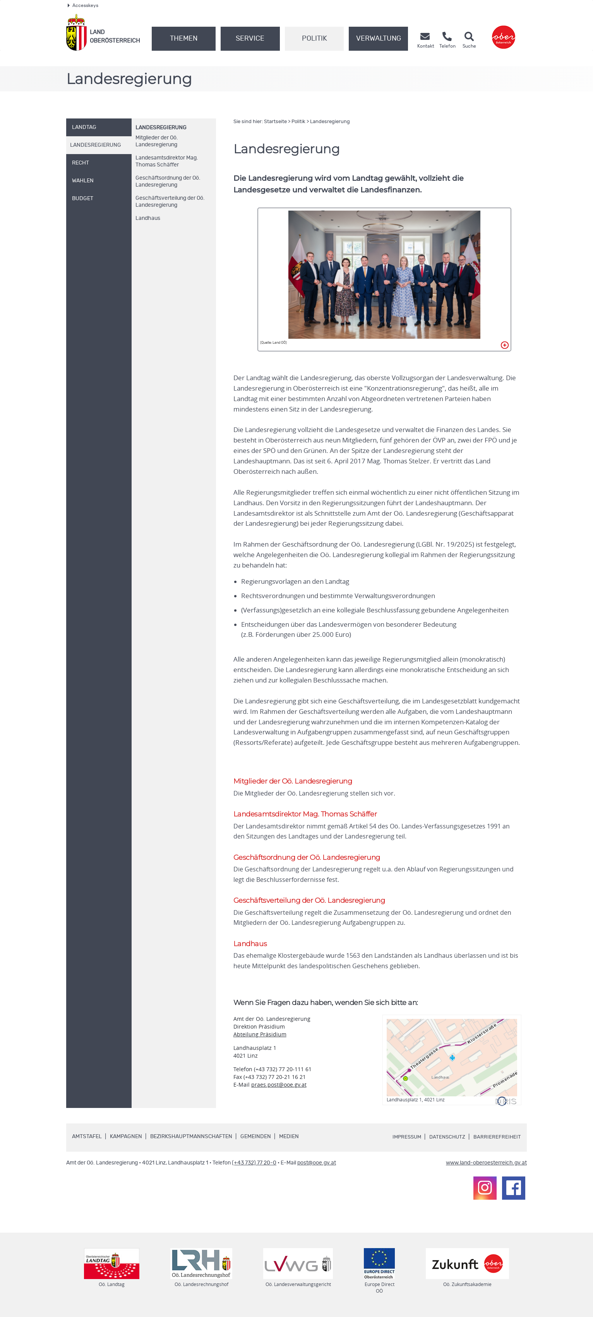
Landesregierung (161, 127)
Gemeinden (255, 1140)
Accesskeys (83, 5)
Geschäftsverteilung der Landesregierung (170, 201)
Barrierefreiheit (497, 1140)
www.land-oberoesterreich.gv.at (486, 1166)
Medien (289, 1140)
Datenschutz (446, 1140)
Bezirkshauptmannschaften (191, 1140)
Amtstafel (87, 1140)
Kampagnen (126, 1140)
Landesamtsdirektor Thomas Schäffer (166, 161)
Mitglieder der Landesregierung (156, 141)
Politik (314, 38)
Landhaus (147, 218)
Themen (183, 38)
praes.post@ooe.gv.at (279, 1088)
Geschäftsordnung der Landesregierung (168, 181)
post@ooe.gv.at (316, 1166)
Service (250, 38)
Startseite (275, 121)
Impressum (403, 1140)
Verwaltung (378, 38)
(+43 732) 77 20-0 (254, 1166)
